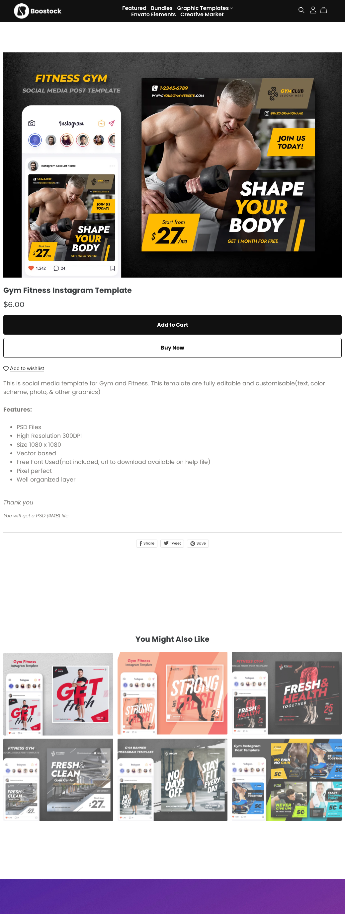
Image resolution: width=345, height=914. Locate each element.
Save (198, 543)
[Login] (313, 9)
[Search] (301, 10)
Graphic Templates (205, 8)
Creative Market (202, 14)
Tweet (172, 543)
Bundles (162, 8)
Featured (134, 8)
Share (146, 543)
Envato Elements (153, 14)
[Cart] (326, 10)
